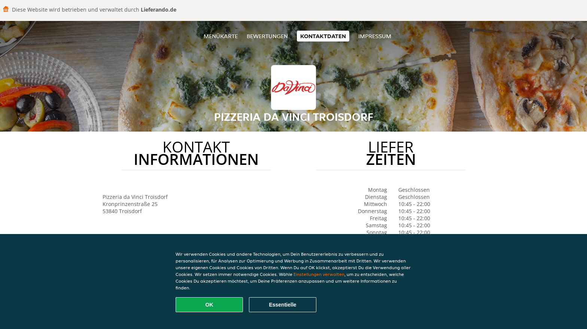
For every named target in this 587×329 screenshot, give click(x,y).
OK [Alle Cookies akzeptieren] (209, 305)
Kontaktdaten (323, 36)
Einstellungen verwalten (319, 274)
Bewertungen (267, 36)
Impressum (374, 36)
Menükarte (221, 36)
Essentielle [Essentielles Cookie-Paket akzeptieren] (282, 305)
